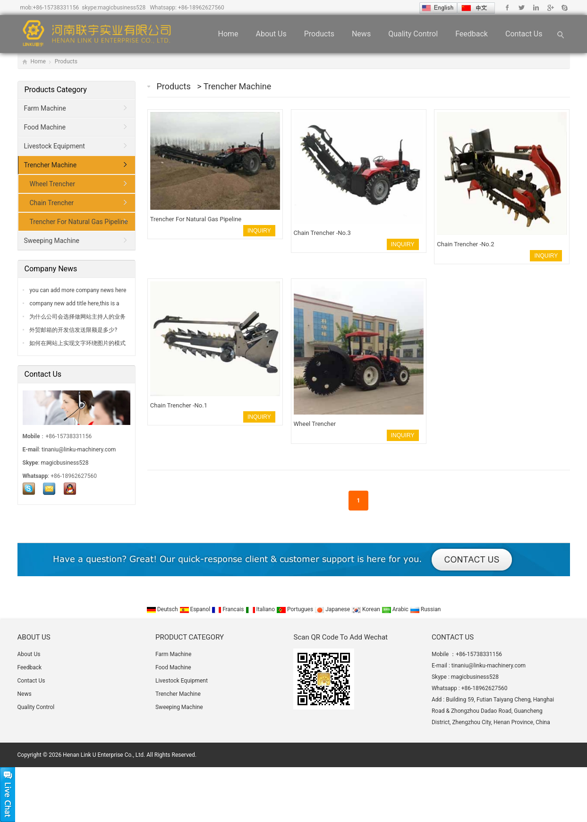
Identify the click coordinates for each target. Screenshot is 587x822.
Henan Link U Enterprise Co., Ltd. (104, 755)
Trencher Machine (238, 86)
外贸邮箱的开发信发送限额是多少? (73, 330)
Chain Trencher (52, 203)
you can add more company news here (77, 290)
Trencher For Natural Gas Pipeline (79, 221)
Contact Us (524, 33)
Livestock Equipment (54, 146)
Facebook (507, 7)
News (361, 33)
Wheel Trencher (52, 184)
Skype (564, 7)
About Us (271, 33)
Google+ (550, 7)
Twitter (521, 7)
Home (228, 33)
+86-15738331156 (56, 7)
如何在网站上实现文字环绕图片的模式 (77, 343)
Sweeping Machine (51, 240)
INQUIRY (259, 230)
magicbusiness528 (121, 7)
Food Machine (45, 127)
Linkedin (536, 7)
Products (319, 33)
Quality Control (413, 33)
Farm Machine (45, 108)
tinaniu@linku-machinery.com (79, 449)
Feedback (471, 33)
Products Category (56, 89)
